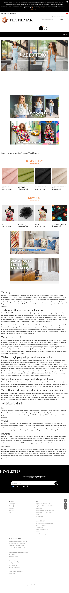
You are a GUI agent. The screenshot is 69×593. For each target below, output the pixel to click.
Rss (10, 512)
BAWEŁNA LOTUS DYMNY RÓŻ (9, 186)
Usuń (26, 486)
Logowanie (3, 13)
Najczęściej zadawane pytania (44, 523)
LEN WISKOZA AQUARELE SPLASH (8, 223)
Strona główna (13, 504)
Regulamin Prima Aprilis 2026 (44, 506)
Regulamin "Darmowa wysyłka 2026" (46, 512)
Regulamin (38, 508)
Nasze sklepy (39, 527)
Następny (65, 65)
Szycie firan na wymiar (41, 534)
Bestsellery (12, 508)
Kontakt (37, 532)
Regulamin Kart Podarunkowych (44, 510)
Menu (65, 35)
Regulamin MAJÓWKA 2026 (43, 504)
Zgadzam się (33, 9)
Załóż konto (13, 13)
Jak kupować (39, 517)
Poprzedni (3, 65)
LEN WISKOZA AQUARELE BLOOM (42, 223)
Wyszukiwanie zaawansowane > (59, 16)
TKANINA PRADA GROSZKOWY (22, 186)
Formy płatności (40, 521)
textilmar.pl (32, 585)
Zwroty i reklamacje (41, 525)
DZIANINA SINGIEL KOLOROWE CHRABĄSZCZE (59, 223)
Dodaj (16, 486)
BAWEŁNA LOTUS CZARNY (42, 186)
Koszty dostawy (39, 519)
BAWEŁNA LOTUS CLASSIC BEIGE (59, 186)
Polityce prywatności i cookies (38, 8)
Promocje (11, 506)
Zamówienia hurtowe (41, 529)
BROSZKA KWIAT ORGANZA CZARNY (25, 223)
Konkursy (38, 514)
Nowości (11, 510)
